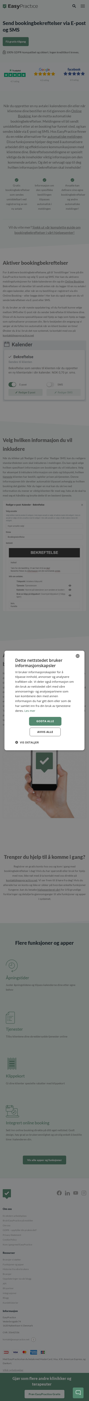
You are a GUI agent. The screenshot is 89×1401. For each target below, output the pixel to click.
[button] (27, 742)
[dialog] (44, 700)
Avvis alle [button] (45, 732)
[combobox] (78, 656)
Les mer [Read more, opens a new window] (29, 711)
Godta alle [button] (45, 721)
